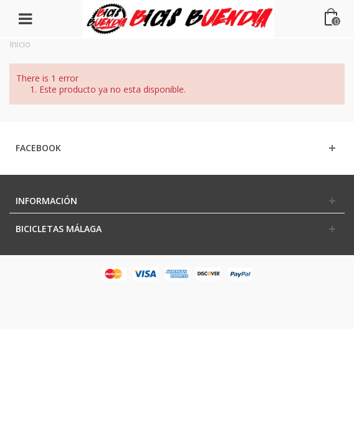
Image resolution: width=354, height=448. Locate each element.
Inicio (20, 44)
